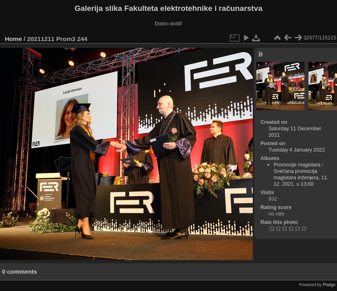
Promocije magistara (297, 165)
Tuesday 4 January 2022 (296, 150)
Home (13, 38)
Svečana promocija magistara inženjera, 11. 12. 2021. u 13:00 (301, 177)
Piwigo (329, 284)
